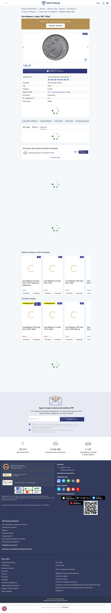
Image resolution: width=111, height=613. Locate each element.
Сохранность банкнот (9, 526)
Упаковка (4, 578)
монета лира (69, 121)
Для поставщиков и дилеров (65, 568)
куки (21, 603)
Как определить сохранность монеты (15, 523)
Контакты (4, 575)
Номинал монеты (8, 532)
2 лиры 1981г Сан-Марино (29, 121)
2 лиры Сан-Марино (46, 121)
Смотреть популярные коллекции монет (17, 548)
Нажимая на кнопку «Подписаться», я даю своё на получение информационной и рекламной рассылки (53, 429)
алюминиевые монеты (82, 121)
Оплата (4, 572)
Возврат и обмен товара (9, 587)
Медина (4, 529)
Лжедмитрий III (7, 534)
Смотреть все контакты (65, 472)
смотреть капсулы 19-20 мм (61, 92)
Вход (96, 3)
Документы (59, 589)
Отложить (26, 293)
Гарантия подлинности (9, 581)
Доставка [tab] (26, 127)
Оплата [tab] (35, 127)
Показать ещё (55, 157)
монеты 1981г (59, 121)
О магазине (5, 564)
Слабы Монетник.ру (8, 561)
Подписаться (72, 418)
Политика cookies (61, 578)
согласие (59, 423)
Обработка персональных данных (67, 572)
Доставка (4, 570)
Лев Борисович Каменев (10, 540)
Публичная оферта (62, 575)
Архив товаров (6, 590)
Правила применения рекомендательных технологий (74, 586)
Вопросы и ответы (7, 567)
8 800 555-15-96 (65, 466)
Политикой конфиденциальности (42, 426)
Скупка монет (60, 564)
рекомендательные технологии (63, 603)
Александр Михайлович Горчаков (13, 537)
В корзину (83, 152)
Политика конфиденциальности (66, 580)
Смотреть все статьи (9, 544)
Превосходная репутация (10, 584)
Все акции (59, 561)
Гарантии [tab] (43, 127)
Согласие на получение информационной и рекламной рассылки (78, 583)
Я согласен (65, 606)
